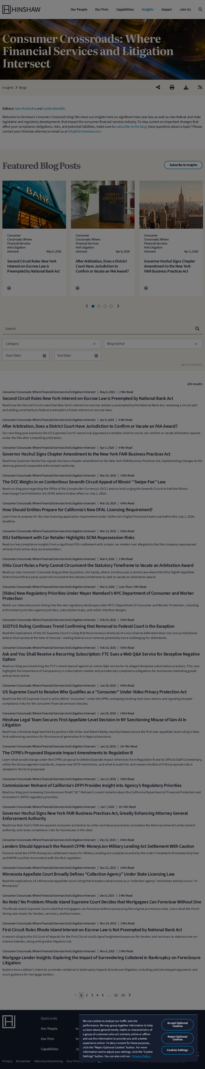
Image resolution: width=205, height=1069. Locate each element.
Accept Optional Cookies (177, 1024)
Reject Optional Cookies (177, 1038)
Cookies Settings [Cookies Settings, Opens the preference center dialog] (177, 1050)
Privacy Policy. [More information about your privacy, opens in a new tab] (141, 1056)
